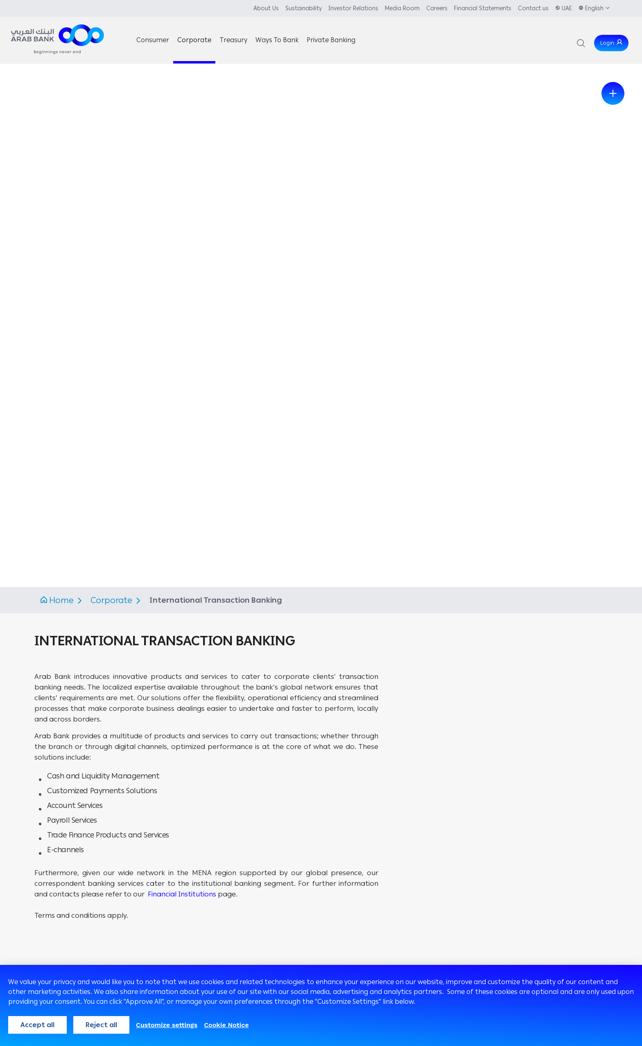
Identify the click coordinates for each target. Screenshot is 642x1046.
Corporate (112, 600)
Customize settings (166, 1025)
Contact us (533, 8)
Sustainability (303, 8)
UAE (567, 8)
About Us (266, 8)
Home (61, 600)
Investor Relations (353, 8)
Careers (437, 8)
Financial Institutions (182, 894)
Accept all (37, 1025)
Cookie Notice (226, 1025)
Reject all (101, 1025)
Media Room (402, 8)
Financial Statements (482, 8)
